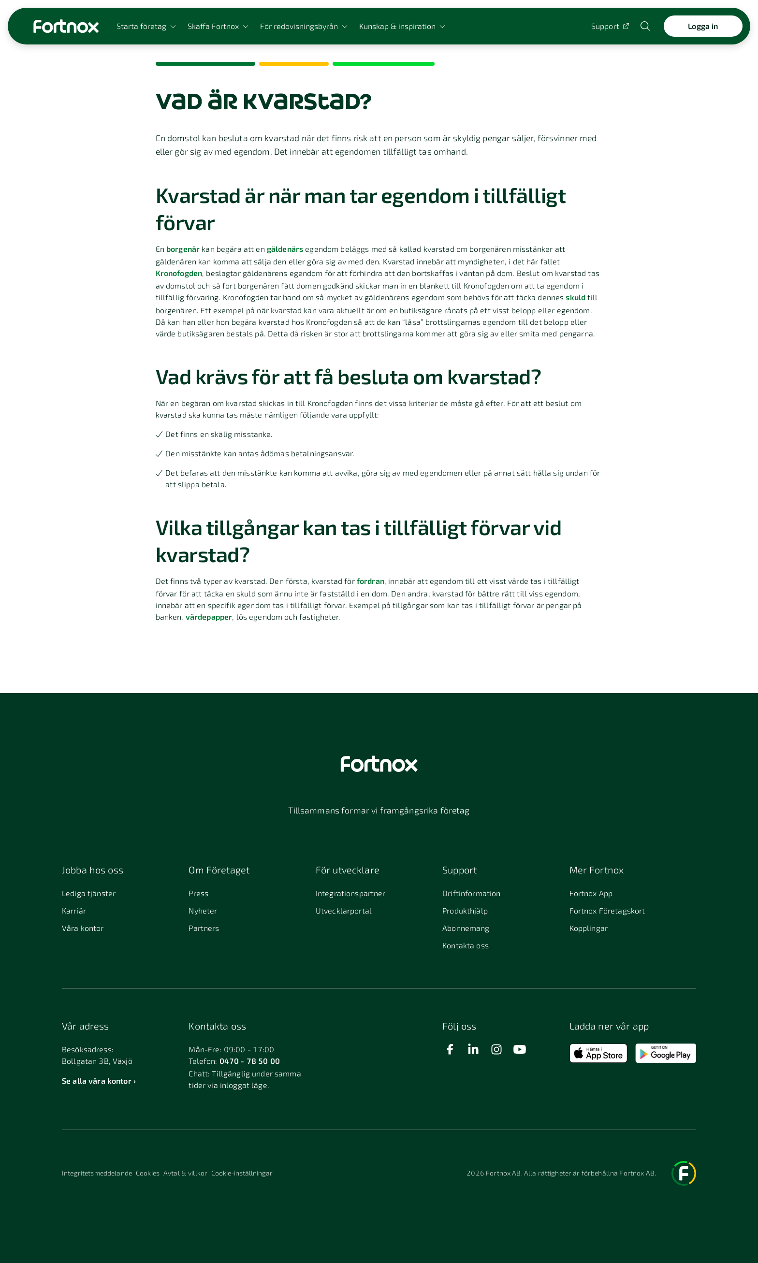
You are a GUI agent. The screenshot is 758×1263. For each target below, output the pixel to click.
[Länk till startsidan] (66, 26)
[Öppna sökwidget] (646, 26)
